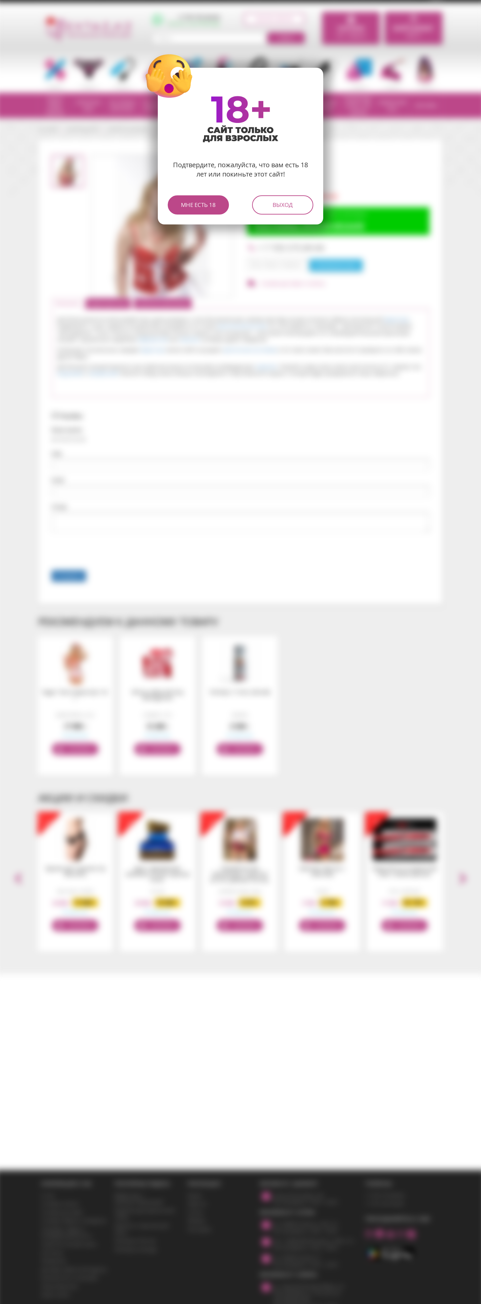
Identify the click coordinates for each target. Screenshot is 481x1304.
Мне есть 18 (198, 205)
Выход (283, 205)
